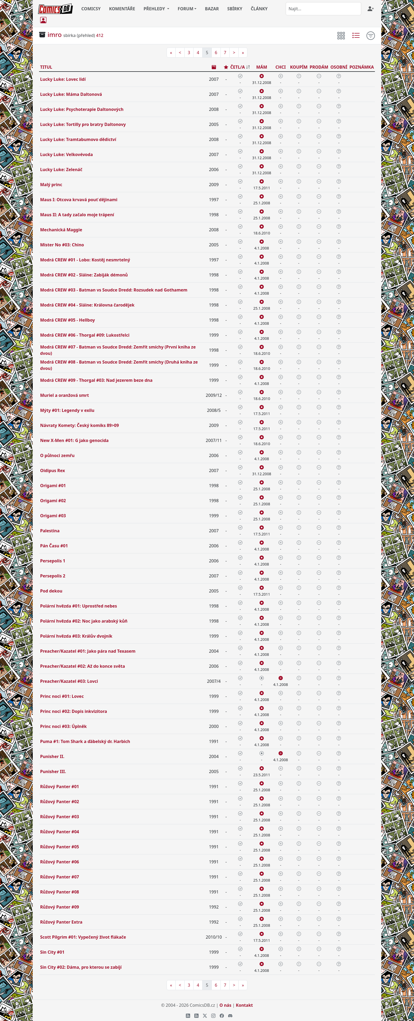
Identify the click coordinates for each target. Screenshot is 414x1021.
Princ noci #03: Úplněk (63, 726)
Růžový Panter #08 (59, 892)
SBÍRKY (234, 9)
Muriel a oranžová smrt (64, 395)
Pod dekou (51, 591)
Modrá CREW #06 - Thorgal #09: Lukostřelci (84, 335)
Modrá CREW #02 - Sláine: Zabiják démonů (84, 275)
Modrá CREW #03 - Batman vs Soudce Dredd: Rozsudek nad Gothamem (113, 290)
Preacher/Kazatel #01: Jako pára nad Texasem (87, 651)
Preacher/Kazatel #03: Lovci (69, 681)
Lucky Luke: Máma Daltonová (71, 94)
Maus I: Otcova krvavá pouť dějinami (78, 200)
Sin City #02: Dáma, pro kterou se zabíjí (81, 967)
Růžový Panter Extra (61, 922)
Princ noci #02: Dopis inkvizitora (73, 711)
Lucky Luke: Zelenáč (61, 169)
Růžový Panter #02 (59, 801)
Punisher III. (53, 771)
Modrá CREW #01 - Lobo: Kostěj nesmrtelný (85, 260)
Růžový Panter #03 (59, 817)
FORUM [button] (185, 9)
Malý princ (51, 184)
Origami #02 (53, 501)
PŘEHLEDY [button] (155, 9)
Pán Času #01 (54, 546)
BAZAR (212, 9)
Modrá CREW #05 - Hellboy (67, 320)
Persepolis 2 (52, 576)
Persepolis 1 (52, 561)
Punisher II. (52, 756)
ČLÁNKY (259, 9)
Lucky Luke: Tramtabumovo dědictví (78, 139)
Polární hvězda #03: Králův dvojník (76, 636)
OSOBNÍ (338, 67)
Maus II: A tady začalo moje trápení (77, 215)
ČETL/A (237, 67)
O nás (225, 1005)
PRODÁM (319, 67)
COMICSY (91, 9)
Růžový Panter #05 (59, 847)
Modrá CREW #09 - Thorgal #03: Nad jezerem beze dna (96, 380)
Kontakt (244, 1005)
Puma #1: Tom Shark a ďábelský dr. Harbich (85, 741)
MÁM (261, 67)
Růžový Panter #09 (59, 907)
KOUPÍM (298, 67)
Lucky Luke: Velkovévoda (66, 154)
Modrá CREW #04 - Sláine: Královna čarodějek (87, 305)
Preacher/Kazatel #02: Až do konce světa (82, 666)
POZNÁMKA (361, 67)
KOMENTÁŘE (122, 9)
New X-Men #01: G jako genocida (74, 440)
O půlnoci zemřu (57, 455)
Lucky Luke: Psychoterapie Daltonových (82, 109)
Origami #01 (53, 485)
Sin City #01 (52, 952)
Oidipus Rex (52, 470)
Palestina (50, 531)
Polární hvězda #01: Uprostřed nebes (78, 606)
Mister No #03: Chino (62, 245)
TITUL (46, 67)
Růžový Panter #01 (59, 786)
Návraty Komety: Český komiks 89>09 (79, 425)
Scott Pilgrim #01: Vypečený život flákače (83, 937)
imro (55, 34)
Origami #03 (53, 516)
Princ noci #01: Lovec (62, 696)
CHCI (280, 67)
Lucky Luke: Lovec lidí (63, 79)
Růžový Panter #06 (59, 862)
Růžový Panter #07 (59, 877)
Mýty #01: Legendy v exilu (67, 410)
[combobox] (323, 8)
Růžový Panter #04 (59, 832)
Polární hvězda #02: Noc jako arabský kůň (84, 621)
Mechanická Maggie (61, 230)
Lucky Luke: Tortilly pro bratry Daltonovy (83, 124)
